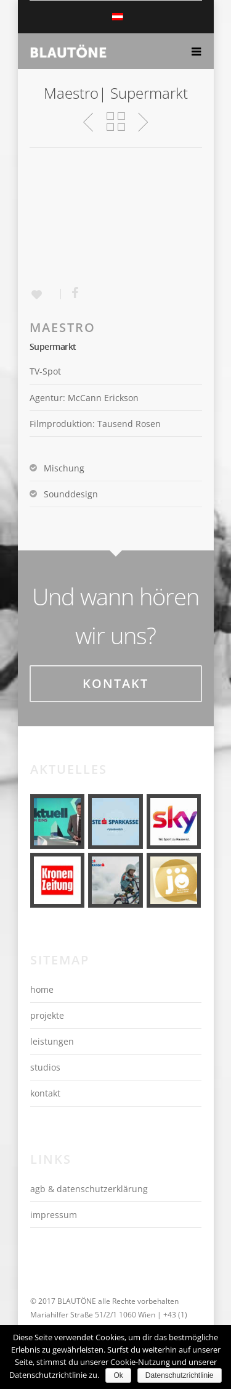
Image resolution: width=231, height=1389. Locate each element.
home (42, 989)
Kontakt (115, 683)
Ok (118, 1375)
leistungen (52, 1041)
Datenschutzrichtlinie (179, 1375)
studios (45, 1067)
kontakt (45, 1093)
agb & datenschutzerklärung (89, 1189)
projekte (47, 1015)
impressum (53, 1215)
